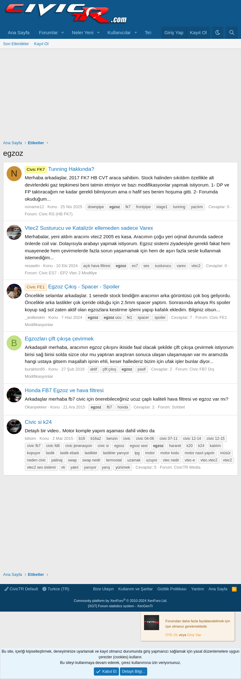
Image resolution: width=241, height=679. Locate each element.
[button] (62, 33)
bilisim (30, 438)
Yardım (197, 589)
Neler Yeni (82, 32)
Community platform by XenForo (120, 601)
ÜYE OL (171, 635)
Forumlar (48, 32)
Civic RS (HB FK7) (56, 214)
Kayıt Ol (41, 43)
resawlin (32, 265)
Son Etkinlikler (16, 43)
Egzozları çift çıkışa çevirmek (59, 339)
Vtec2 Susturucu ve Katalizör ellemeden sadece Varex (89, 228)
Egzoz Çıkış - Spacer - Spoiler (72, 287)
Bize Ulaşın (103, 589)
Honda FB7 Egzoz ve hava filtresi (64, 390)
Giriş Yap (194, 635)
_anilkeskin (35, 317)
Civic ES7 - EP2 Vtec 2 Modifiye (68, 273)
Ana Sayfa (18, 32)
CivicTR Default (21, 589)
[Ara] (232, 33)
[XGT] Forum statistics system (120, 606)
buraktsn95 (35, 369)
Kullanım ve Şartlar (135, 589)
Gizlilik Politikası (171, 589)
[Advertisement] (120, 96)
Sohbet (178, 407)
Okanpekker (36, 407)
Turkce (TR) (55, 589)
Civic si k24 (38, 422)
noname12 (34, 206)
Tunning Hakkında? (59, 169)
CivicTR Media (187, 467)
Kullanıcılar (119, 32)
